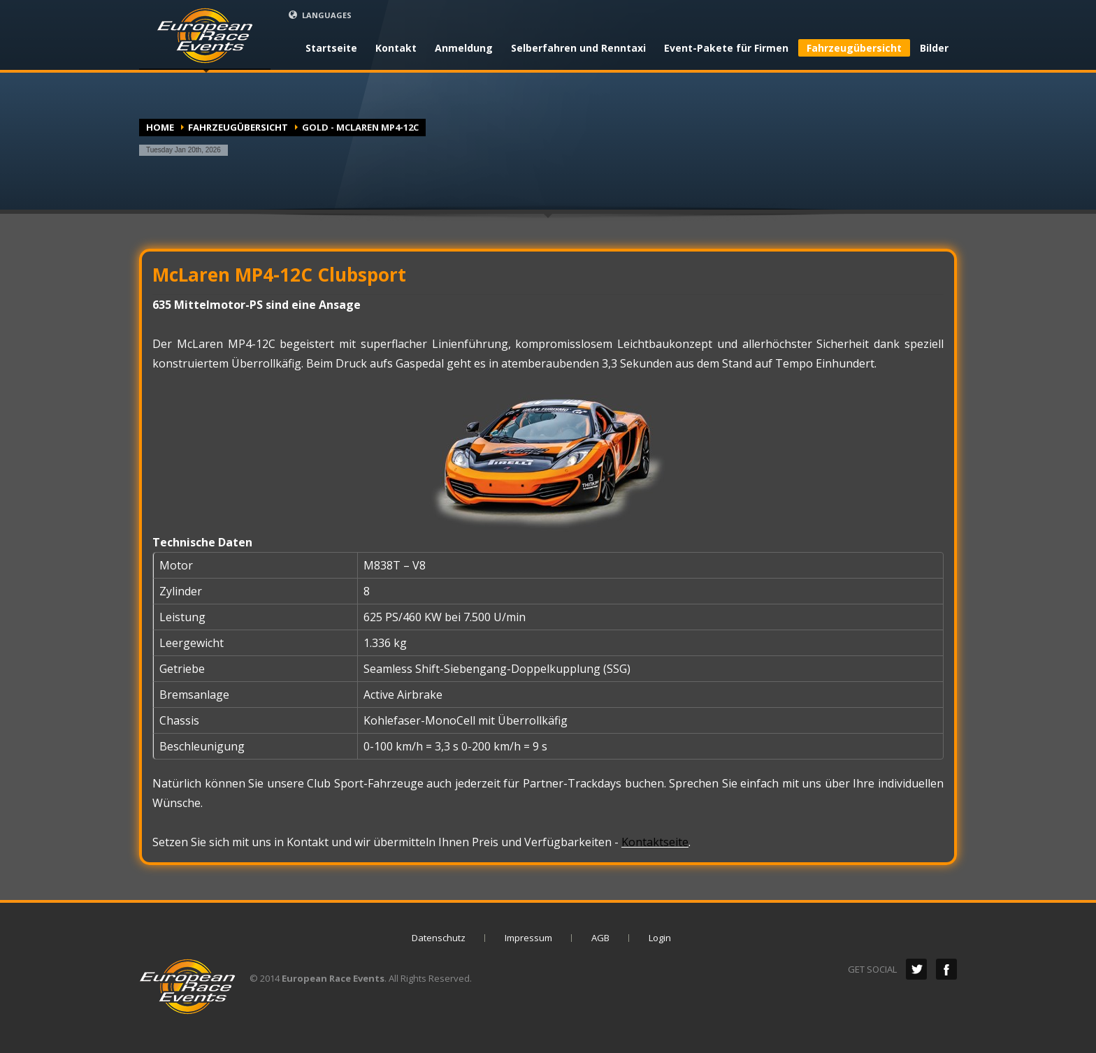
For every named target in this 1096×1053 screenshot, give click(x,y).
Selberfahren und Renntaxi (578, 48)
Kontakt (396, 48)
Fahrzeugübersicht (854, 48)
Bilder (934, 48)
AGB (600, 937)
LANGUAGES (320, 15)
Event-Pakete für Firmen (726, 48)
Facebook (946, 969)
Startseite (331, 48)
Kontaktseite (654, 842)
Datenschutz (439, 937)
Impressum (528, 937)
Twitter (916, 969)
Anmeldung (464, 48)
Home (160, 127)
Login (660, 937)
